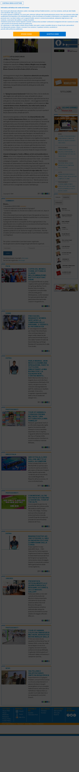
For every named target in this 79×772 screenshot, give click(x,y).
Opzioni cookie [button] (26, 34)
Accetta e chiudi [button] (53, 34)
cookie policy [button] (17, 12)
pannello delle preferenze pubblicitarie (11, 29)
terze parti (26, 14)
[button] (12, 3)
